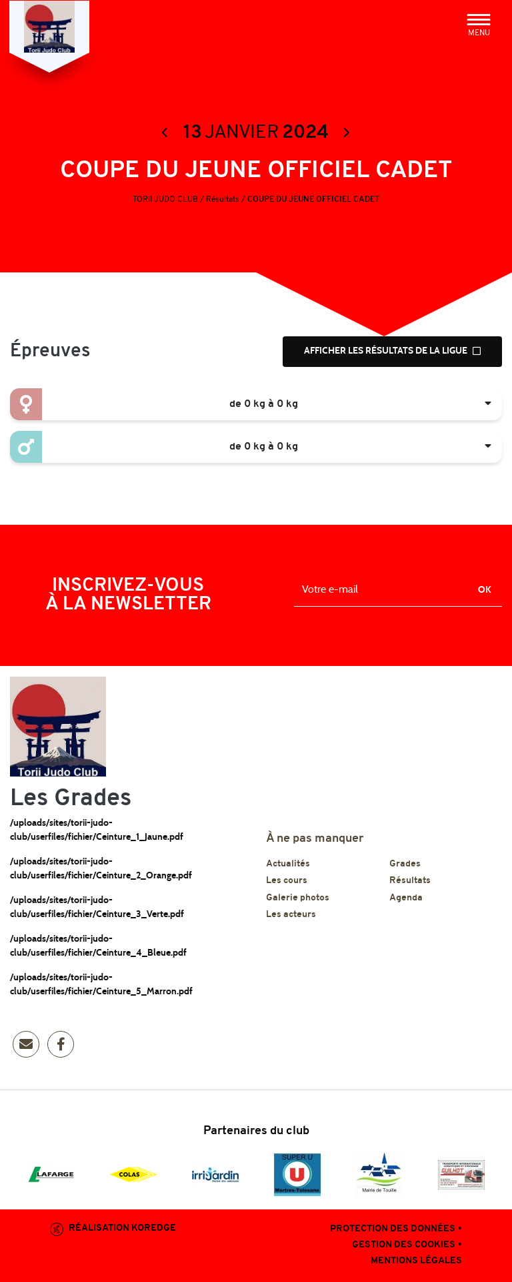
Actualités (288, 867)
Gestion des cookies (403, 1248)
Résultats (410, 884)
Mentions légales (416, 1264)
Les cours (286, 884)
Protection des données (392, 1232)
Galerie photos (297, 901)
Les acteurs (291, 918)
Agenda (406, 901)
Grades (405, 867)
